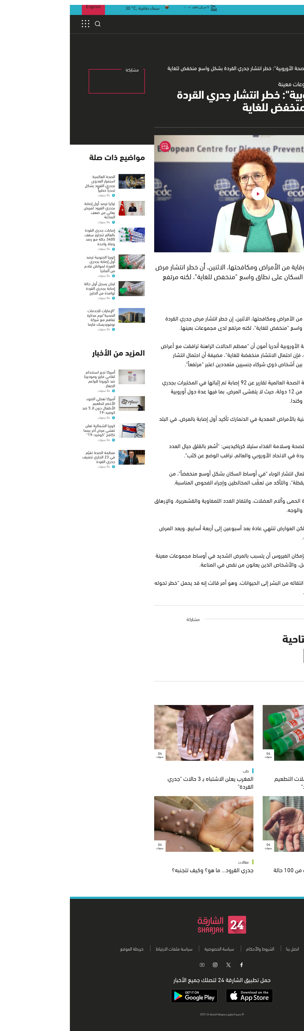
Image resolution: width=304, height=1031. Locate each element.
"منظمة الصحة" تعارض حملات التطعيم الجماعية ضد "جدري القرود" (248, 781)
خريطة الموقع (62, 948)
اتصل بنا (222, 948)
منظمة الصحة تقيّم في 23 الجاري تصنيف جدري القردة (29, 447)
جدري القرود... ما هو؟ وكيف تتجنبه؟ (143, 869)
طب (284, 770)
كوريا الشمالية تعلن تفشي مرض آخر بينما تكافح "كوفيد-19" (29, 425)
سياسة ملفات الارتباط (104, 948)
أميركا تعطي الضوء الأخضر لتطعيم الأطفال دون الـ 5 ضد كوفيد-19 (28, 400)
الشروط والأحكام (190, 948)
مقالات (173, 861)
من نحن (247, 948)
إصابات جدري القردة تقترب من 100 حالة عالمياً (248, 873)
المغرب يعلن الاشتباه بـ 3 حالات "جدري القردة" (141, 781)
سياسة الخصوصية (149, 948)
